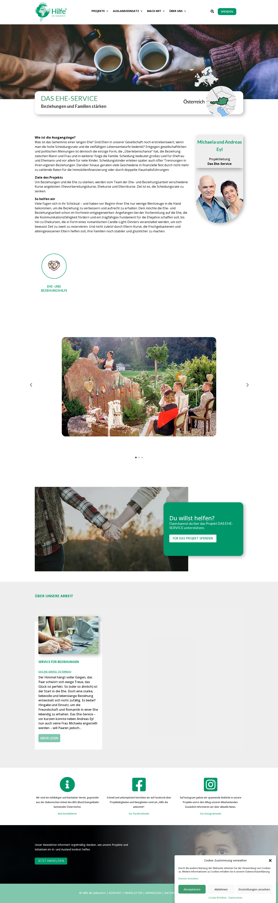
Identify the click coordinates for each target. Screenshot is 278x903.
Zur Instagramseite (210, 813)
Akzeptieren (192, 897)
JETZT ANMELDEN (51, 861)
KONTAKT (115, 893)
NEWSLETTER (133, 893)
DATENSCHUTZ (174, 893)
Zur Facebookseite (139, 813)
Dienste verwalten (188, 886)
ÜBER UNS (176, 11)
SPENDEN (227, 11)
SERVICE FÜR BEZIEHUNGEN (58, 662)
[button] (270, 868)
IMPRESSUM (153, 893)
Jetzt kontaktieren (67, 813)
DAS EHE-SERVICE (47, 671)
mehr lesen (49, 738)
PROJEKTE (98, 11)
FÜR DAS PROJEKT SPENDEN (193, 538)
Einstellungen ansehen (254, 897)
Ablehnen (221, 897)
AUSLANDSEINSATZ (126, 11)
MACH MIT (154, 11)
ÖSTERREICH (64, 671)
